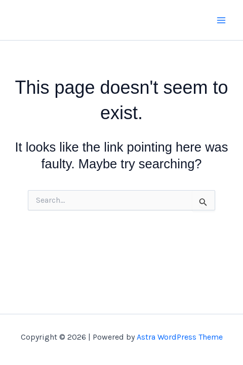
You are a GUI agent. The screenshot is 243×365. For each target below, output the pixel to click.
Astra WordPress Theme (180, 337)
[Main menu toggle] (221, 20)
